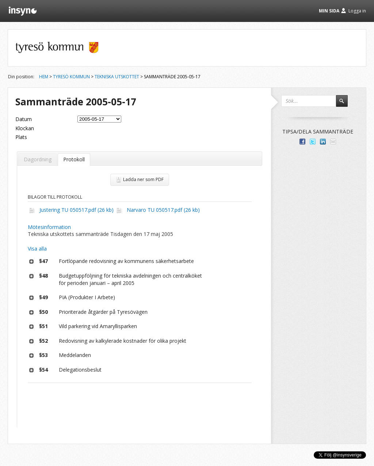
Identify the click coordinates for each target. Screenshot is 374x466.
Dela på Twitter (313, 141)
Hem (43, 77)
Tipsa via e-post (333, 141)
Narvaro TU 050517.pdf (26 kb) (163, 209)
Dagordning (37, 159)
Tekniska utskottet (117, 77)
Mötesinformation (49, 226)
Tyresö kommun (71, 77)
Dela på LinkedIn (323, 141)
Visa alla (37, 248)
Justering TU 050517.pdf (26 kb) (76, 209)
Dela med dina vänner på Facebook (302, 141)
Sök (345, 104)
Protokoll (74, 159)
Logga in (357, 11)
